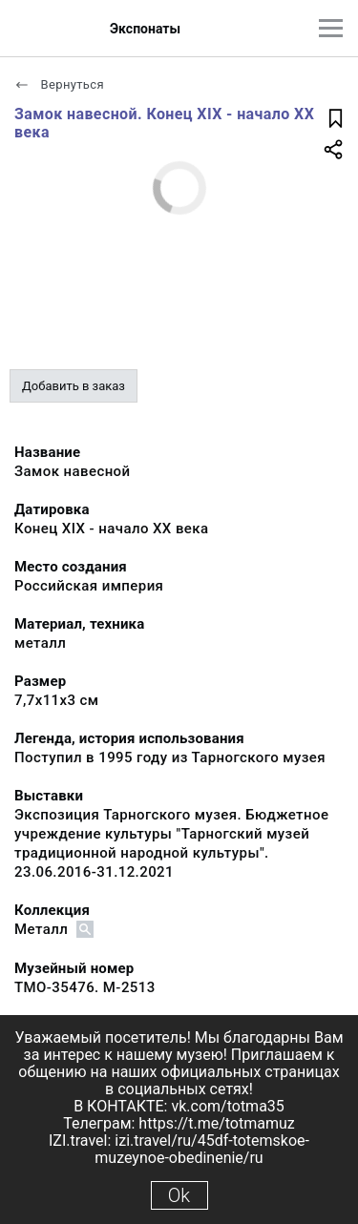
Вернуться (59, 84)
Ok (179, 1195)
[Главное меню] (330, 28)
